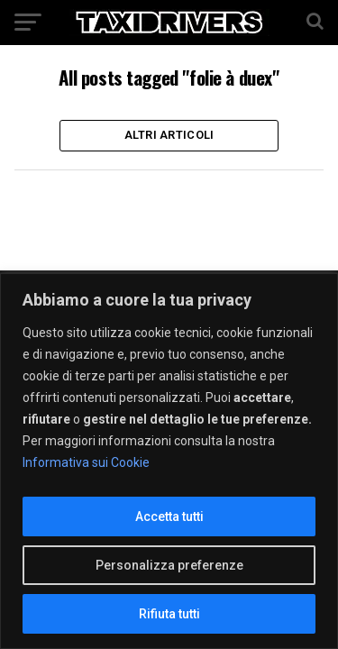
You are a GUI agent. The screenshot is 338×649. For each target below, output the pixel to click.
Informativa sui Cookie (86, 462)
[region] (169, 461)
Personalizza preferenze (169, 565)
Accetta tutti (169, 516)
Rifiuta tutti (169, 614)
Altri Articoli (169, 135)
